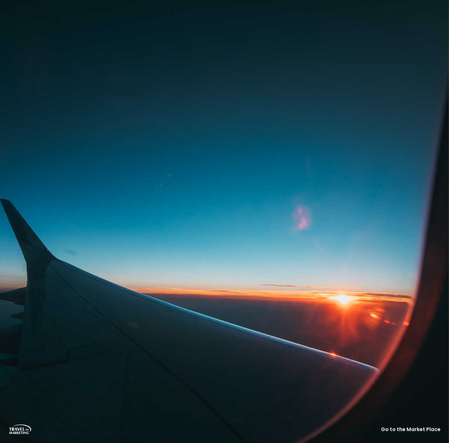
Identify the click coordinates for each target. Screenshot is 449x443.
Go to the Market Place (411, 429)
